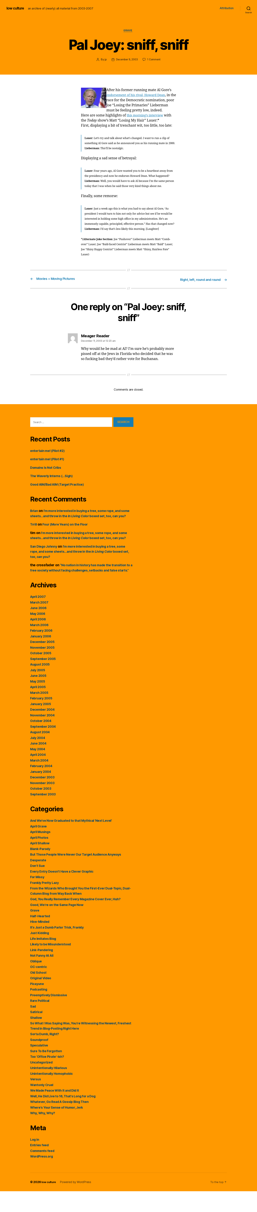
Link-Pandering (42, 971)
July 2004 (38, 758)
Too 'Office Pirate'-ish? (48, 1077)
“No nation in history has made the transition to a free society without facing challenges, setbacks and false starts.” (81, 586)
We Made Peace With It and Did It (57, 1111)
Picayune (37, 1004)
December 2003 (43, 798)
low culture (16, 8)
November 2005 (43, 668)
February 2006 (42, 651)
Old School (39, 993)
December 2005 (43, 662)
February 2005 (42, 719)
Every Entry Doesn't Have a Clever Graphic (64, 892)
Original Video (42, 999)
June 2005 (39, 696)
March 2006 (40, 646)
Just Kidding (40, 954)
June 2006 (39, 629)
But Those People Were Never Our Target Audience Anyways (80, 875)
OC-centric (39, 987)
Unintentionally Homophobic (53, 1094)
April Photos (40, 858)
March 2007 (40, 623)
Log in (35, 1160)
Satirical (37, 1033)
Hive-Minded (40, 942)
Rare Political (40, 1021)
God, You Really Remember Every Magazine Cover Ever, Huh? (80, 920)
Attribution (227, 8)
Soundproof (39, 1060)
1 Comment (155, 60)
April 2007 (39, 617)
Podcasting (39, 1010)
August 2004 (41, 753)
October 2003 (41, 809)
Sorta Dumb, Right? (46, 1055)
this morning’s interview (147, 121)
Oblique (36, 982)
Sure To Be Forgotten (47, 1072)
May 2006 (38, 634)
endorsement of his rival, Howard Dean (138, 95)
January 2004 (41, 792)
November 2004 (43, 736)
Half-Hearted (41, 937)
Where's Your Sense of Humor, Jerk (59, 1128)
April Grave (39, 847)
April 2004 (39, 775)
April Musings (41, 853)
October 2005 (41, 674)
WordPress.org (42, 1177)
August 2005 (41, 685)
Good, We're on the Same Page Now (59, 925)
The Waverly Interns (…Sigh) (53, 481)
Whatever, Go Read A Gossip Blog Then (62, 1122)
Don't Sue (38, 886)
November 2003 (43, 804)
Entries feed (40, 1166)
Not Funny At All (43, 976)
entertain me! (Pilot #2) (49, 456)
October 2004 (41, 741)
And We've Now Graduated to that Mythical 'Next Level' (75, 841)
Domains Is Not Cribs (47, 473)
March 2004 (40, 781)
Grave (128, 30)
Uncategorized (42, 1083)
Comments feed (43, 1171)
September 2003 (44, 815)
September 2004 (44, 747)
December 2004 (43, 730)
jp (105, 60)
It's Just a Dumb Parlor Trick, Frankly (60, 948)
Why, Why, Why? (44, 1134)
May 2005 (38, 702)
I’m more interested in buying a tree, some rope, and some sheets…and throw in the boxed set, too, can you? (80, 521)
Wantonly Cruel (42, 1106)
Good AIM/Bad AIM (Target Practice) (60, 490)
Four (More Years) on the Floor (68, 535)
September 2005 (44, 679)
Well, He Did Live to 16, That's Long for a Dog (66, 1117)
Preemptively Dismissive (50, 1016)
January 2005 (41, 725)
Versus (36, 1100)
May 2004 (38, 770)
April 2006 (39, 640)
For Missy (38, 898)
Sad (33, 1027)
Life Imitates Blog (44, 959)
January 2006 (41, 657)
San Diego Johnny (45, 562)
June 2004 (39, 764)
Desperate (39, 881)
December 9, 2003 (126, 60)
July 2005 (38, 691)
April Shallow (41, 864)
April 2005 (39, 708)
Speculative (40, 1066)
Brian (34, 516)
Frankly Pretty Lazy (45, 903)
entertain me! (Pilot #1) (49, 464)
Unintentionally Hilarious (50, 1089)
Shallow (36, 1038)
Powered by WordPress (76, 1202)
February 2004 (42, 787)
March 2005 (40, 713)
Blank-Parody (41, 870)
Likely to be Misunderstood (52, 965)
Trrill (34, 535)
